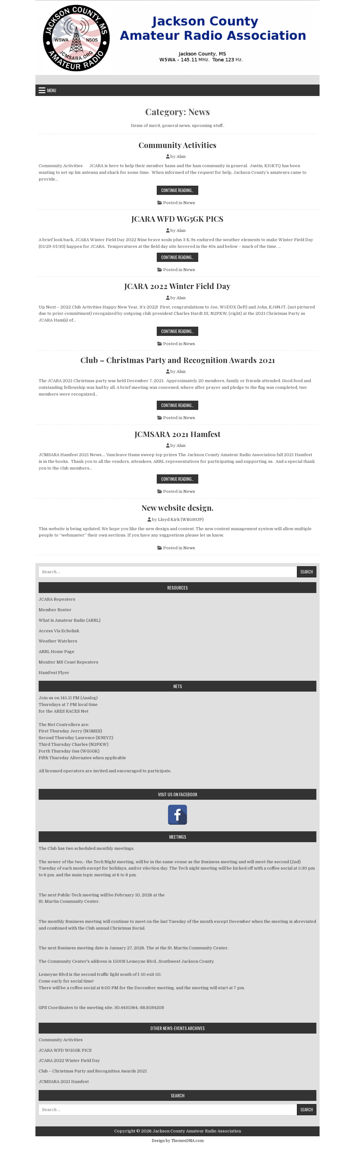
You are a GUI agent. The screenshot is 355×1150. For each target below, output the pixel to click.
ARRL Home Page (56, 651)
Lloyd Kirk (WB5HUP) (181, 519)
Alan (181, 156)
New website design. (177, 507)
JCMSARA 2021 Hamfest (178, 434)
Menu (51, 90)
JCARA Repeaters (57, 599)
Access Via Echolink (59, 630)
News (189, 202)
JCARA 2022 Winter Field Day (177, 286)
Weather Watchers (58, 641)
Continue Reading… (179, 190)
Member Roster (55, 609)
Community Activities (177, 145)
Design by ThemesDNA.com (178, 1141)
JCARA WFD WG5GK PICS (177, 218)
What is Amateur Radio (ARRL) (70, 620)
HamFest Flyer (54, 672)
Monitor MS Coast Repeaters (68, 662)
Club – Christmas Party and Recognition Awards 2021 (177, 360)
